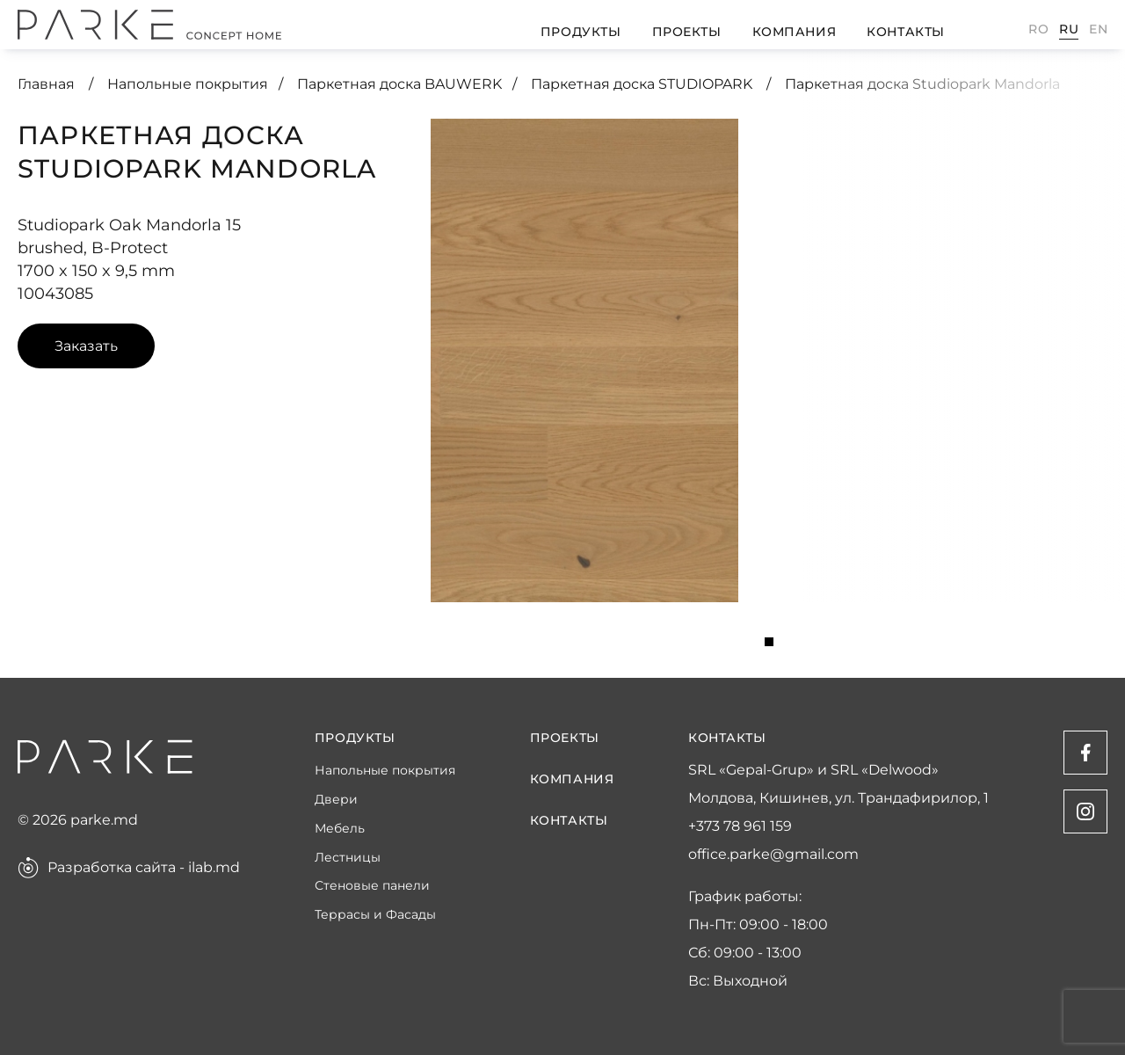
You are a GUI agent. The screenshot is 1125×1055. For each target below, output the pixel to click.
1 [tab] (769, 641)
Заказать (86, 346)
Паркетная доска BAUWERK (399, 84)
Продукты (581, 32)
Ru (1068, 29)
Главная (48, 84)
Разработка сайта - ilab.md (143, 868)
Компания (794, 32)
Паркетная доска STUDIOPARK (643, 84)
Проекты (687, 32)
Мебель (340, 828)
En (1098, 29)
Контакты (905, 32)
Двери (336, 799)
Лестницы (348, 857)
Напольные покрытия (187, 84)
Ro (1038, 29)
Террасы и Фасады (375, 914)
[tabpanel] (584, 360)
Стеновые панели (372, 885)
